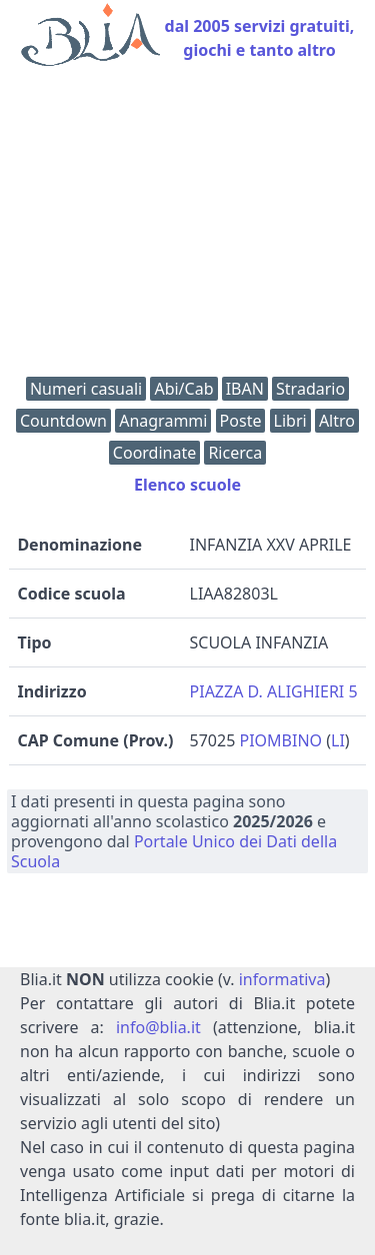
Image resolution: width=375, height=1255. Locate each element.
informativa (282, 979)
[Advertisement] (187, 226)
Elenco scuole (187, 485)
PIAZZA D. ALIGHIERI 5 (274, 691)
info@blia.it (158, 1027)
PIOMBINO (280, 740)
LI (338, 740)
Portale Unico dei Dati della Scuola (174, 851)
